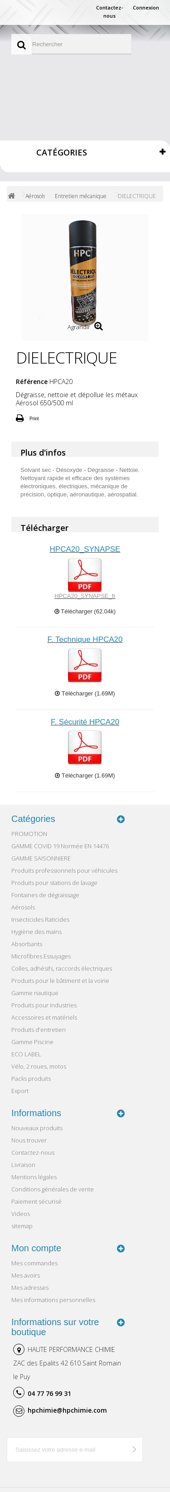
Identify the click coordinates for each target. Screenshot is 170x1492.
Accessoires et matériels (44, 1017)
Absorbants (26, 944)
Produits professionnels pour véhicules (64, 870)
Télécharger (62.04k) (85, 611)
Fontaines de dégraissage (45, 895)
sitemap (22, 1226)
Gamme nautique (34, 993)
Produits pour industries (44, 1005)
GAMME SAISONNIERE (41, 858)
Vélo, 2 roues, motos (38, 1066)
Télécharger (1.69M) (85, 693)
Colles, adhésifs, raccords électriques (61, 968)
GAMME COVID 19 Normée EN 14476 (60, 846)
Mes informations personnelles (53, 1300)
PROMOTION (29, 834)
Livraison (23, 1165)
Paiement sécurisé (36, 1201)
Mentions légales (34, 1177)
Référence (32, 382)
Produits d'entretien (38, 1029)
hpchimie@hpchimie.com (67, 1410)
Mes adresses (30, 1287)
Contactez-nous (109, 11)
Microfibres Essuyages (41, 956)
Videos (20, 1214)
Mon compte (36, 1248)
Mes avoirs (25, 1275)
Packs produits (31, 1078)
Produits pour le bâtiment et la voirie (60, 981)
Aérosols (35, 196)
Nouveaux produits (37, 1128)
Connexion (146, 7)
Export (20, 1091)
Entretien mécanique (81, 196)
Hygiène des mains (36, 932)
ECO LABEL (26, 1054)
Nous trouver (29, 1140)
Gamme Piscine (32, 1042)
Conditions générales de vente (52, 1189)
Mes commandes (34, 1263)
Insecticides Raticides (40, 919)
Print (34, 418)
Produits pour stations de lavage (54, 883)
